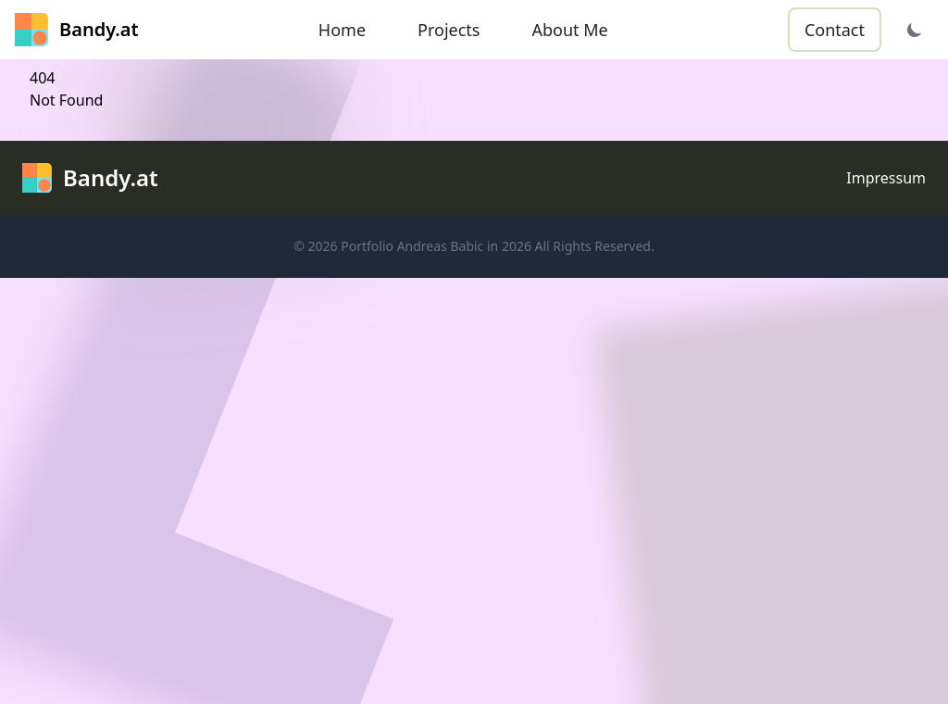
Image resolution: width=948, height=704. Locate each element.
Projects (449, 30)
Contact (835, 30)
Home (342, 30)
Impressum (886, 178)
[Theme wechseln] (914, 29)
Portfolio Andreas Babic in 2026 (436, 246)
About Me (569, 30)
